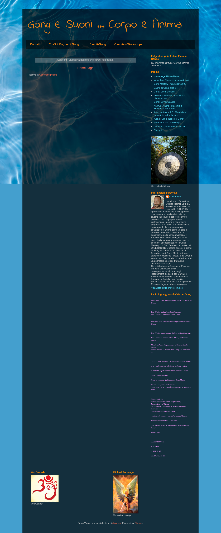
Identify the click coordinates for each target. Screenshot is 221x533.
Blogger (138, 523)
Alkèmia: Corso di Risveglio (167, 122)
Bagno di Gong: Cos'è (165, 88)
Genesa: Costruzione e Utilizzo (169, 126)
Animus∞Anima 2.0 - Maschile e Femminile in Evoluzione (170, 113)
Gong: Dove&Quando (164, 102)
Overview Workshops (128, 44)
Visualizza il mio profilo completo (167, 288)
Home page (85, 68)
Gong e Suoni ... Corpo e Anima (105, 25)
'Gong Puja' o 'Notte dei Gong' (169, 119)
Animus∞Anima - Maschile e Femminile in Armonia (168, 107)
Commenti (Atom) (48, 74)
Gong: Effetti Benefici (164, 91)
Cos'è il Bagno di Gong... (65, 44)
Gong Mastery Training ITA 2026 (170, 84)
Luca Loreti (175, 196)
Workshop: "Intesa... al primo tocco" (171, 80)
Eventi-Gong (98, 44)
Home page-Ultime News (166, 76)
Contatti (35, 44)
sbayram (116, 523)
